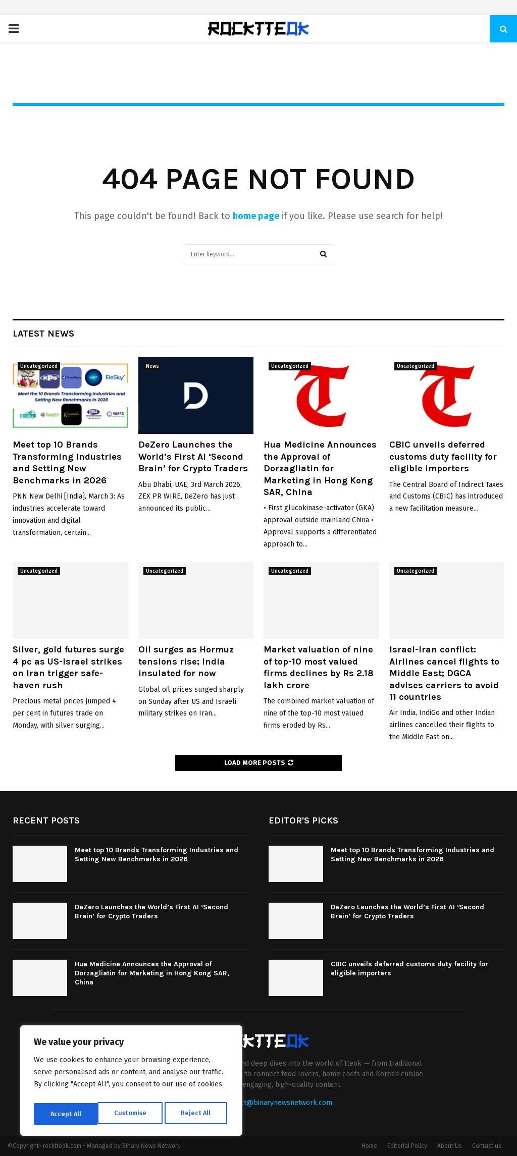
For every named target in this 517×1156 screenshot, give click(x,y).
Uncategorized (39, 366)
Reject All (132, 1114)
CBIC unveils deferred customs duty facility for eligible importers (443, 456)
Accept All (197, 1114)
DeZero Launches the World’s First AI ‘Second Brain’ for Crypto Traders (193, 456)
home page (256, 216)
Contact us (486, 1145)
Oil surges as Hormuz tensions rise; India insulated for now (186, 661)
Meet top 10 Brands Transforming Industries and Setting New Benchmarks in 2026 (67, 462)
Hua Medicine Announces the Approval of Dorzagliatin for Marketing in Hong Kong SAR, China (320, 468)
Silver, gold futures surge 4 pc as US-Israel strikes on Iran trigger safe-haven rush (68, 667)
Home (369, 1145)
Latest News (43, 333)
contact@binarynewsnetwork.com (277, 1102)
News (152, 366)
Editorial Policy (407, 1145)
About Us (449, 1145)
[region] (131, 1083)
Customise (65, 1114)
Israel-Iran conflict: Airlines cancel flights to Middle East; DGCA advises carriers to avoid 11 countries (444, 673)
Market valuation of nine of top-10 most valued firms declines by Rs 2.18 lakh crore (319, 667)
